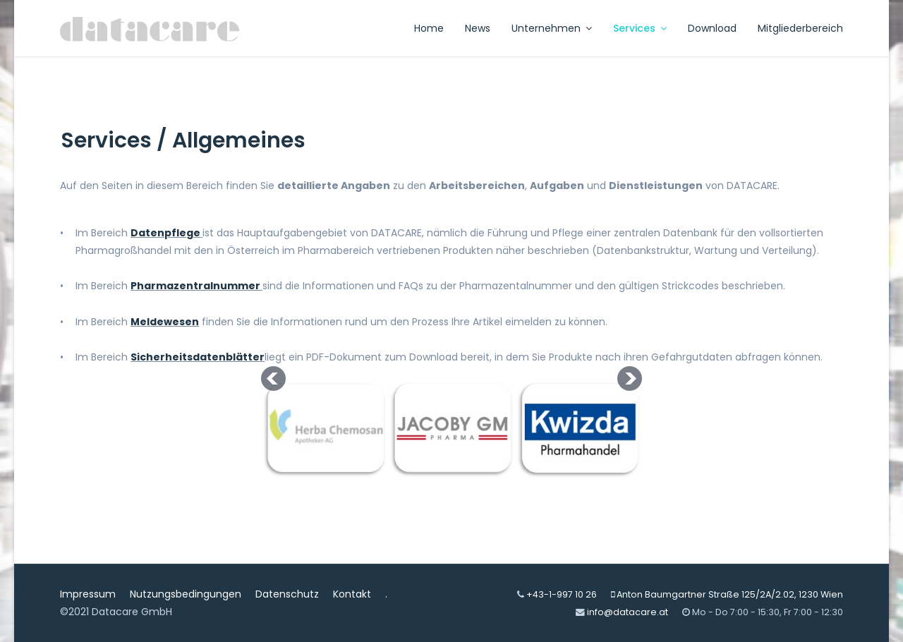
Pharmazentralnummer (195, 286)
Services (634, 28)
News (477, 28)
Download (712, 28)
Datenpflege (165, 233)
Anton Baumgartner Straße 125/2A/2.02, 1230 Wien (730, 594)
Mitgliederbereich (800, 28)
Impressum (88, 594)
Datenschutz (287, 594)
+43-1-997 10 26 (561, 594)
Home (429, 28)
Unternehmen (546, 28)
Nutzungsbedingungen (185, 594)
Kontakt (352, 594)
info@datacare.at (627, 612)
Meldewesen (165, 322)
